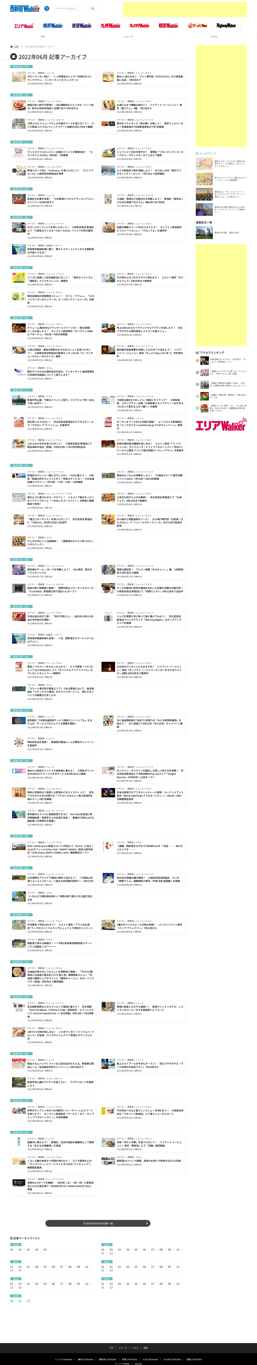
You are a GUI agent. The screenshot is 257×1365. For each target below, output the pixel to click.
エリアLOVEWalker (63, 1344)
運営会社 (143, 1354)
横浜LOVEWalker (85, 1344)
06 (144, 1253)
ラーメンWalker (122, 1348)
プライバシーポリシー (123, 1354)
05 (45, 1253)
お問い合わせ (158, 1354)
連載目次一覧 (204, 222)
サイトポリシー (100, 1354)
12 (111, 1256)
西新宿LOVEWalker (107, 1344)
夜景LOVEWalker (129, 1344)
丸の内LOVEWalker (172, 1344)
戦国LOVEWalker (194, 1344)
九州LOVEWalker (150, 1344)
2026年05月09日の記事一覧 (98, 1226)
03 (28, 1253)
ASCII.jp (138, 1348)
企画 (145, 1332)
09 (169, 1253)
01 (11, 1253)
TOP (43, 36)
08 (161, 1253)
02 (20, 1253)
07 (152, 1253)
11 (102, 1256)
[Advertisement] (185, 9)
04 (36, 1253)
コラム (214, 36)
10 (177, 1253)
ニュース (128, 36)
